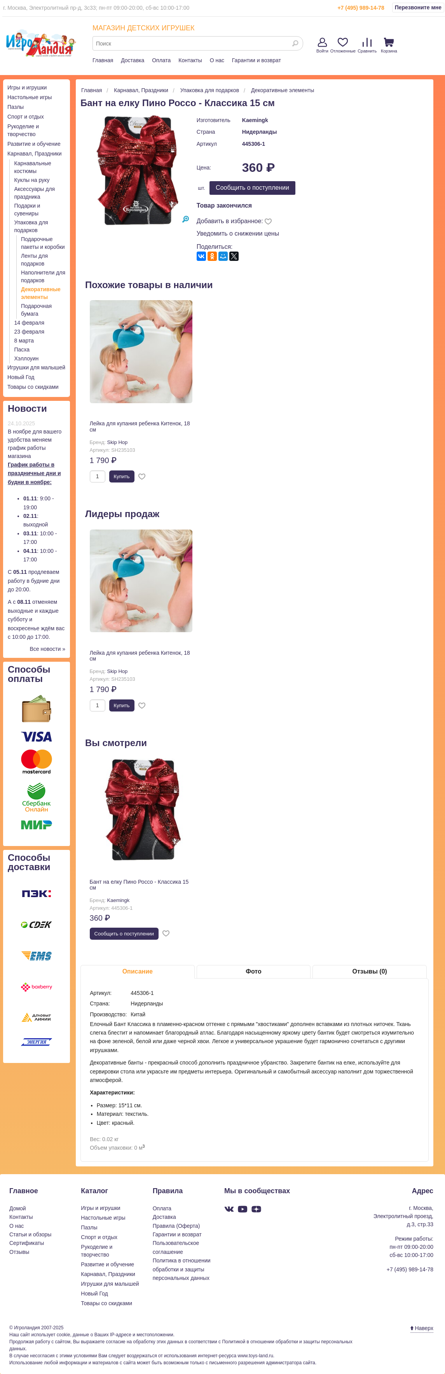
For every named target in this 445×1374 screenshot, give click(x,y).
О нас (217, 60)
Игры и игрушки (27, 87)
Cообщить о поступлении (252, 187)
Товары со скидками (33, 387)
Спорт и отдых (25, 117)
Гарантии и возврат (256, 60)
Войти (322, 45)
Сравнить (367, 45)
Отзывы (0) (369, 971)
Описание (137, 971)
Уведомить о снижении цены (238, 233)
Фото (253, 971)
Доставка (132, 60)
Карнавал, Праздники (34, 153)
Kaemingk (255, 120)
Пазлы (15, 107)
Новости (27, 408)
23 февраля (29, 332)
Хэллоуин (26, 358)
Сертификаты (26, 1243)
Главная (102, 60)
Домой (17, 1208)
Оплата (161, 60)
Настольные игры (29, 97)
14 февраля (29, 323)
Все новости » (47, 649)
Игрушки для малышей (36, 367)
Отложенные (343, 45)
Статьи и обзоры (30, 1234)
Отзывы (19, 1252)
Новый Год (20, 377)
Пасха (22, 349)
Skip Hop (117, 442)
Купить (122, 476)
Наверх (421, 1328)
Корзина (389, 45)
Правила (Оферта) (176, 1226)
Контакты (190, 60)
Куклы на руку (32, 180)
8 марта (24, 340)
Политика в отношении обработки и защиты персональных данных (182, 1269)
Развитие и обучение (34, 144)
